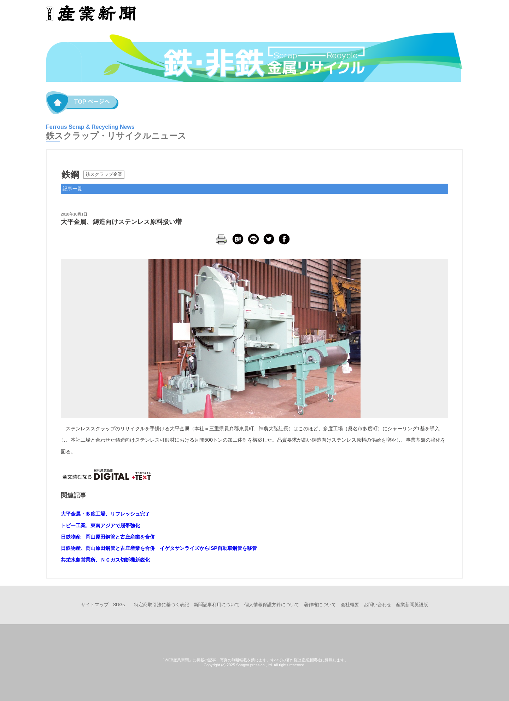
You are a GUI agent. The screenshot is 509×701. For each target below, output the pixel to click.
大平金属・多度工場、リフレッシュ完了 (105, 514)
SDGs (119, 604)
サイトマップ (95, 604)
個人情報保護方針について (271, 604)
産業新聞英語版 (412, 604)
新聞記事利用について (217, 604)
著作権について (320, 604)
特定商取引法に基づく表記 (161, 604)
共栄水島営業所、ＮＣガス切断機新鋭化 (105, 560)
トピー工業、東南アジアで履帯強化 (100, 525)
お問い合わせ (377, 604)
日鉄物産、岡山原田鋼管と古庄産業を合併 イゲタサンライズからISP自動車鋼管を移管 (159, 548)
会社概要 (350, 604)
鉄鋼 (70, 174)
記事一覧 (72, 188)
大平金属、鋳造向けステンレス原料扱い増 (121, 221)
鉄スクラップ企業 (104, 174)
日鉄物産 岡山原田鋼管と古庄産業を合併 (108, 537)
